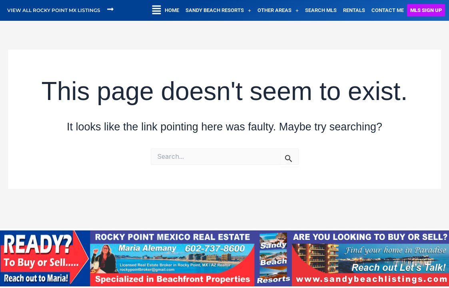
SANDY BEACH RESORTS (218, 10)
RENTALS (354, 10)
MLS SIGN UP (426, 10)
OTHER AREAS (278, 10)
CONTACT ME (387, 10)
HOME (172, 10)
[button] (157, 10)
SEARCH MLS (321, 10)
